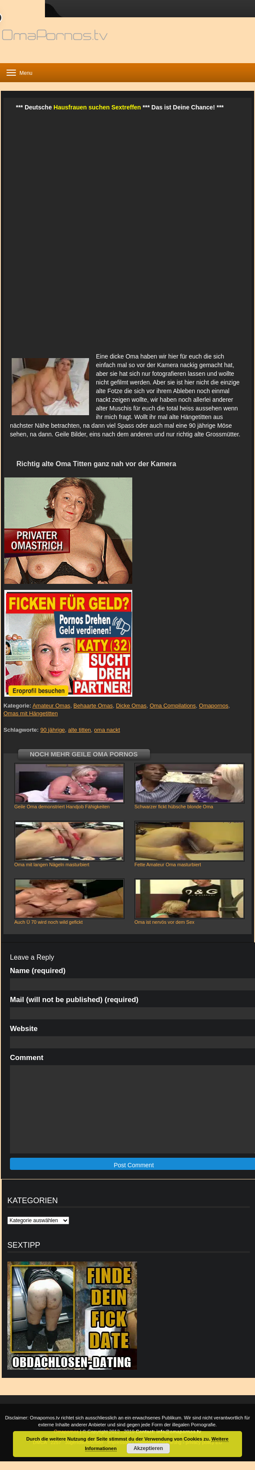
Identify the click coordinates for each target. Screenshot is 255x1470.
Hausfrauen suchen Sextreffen (97, 107)
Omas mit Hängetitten (30, 713)
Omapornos (213, 705)
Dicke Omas (131, 705)
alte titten (79, 730)
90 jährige (52, 730)
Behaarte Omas (93, 705)
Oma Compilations (173, 705)
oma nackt (107, 730)
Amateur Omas (51, 705)
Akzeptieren (148, 1448)
